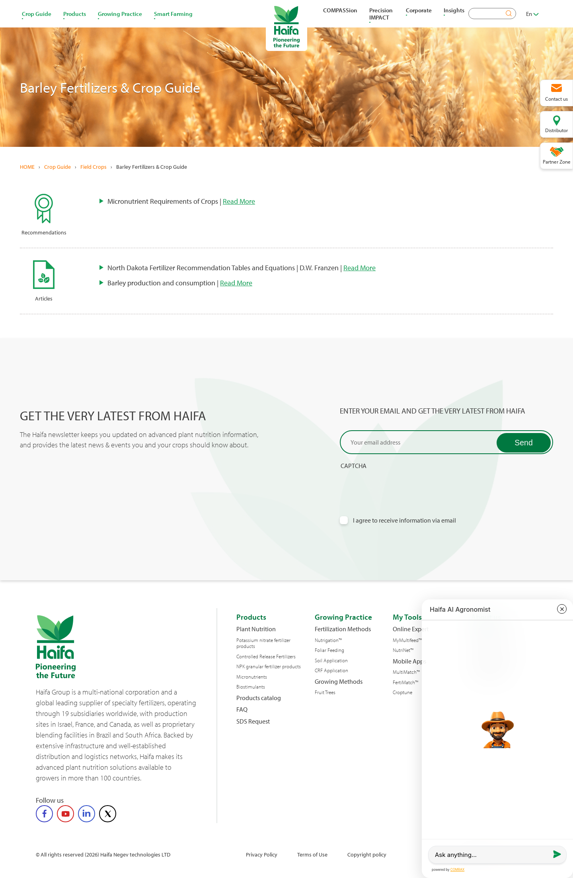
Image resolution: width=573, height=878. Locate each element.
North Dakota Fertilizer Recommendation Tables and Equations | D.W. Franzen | (241, 267)
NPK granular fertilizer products (268, 666)
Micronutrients (251, 677)
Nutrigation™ (328, 640)
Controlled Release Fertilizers (266, 656)
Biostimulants (250, 687)
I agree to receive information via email (404, 520)
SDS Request (253, 721)
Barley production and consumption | (179, 282)
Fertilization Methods (343, 629)
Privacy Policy (261, 854)
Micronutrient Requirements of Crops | (181, 201)
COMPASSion (340, 10)
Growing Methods (339, 681)
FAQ (242, 709)
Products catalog (258, 698)
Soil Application (331, 660)
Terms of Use (312, 854)
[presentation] (400, 485)
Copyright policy (366, 854)
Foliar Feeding (329, 650)
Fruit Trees (325, 692)
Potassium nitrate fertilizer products (263, 643)
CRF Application (331, 670)
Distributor (556, 130)
